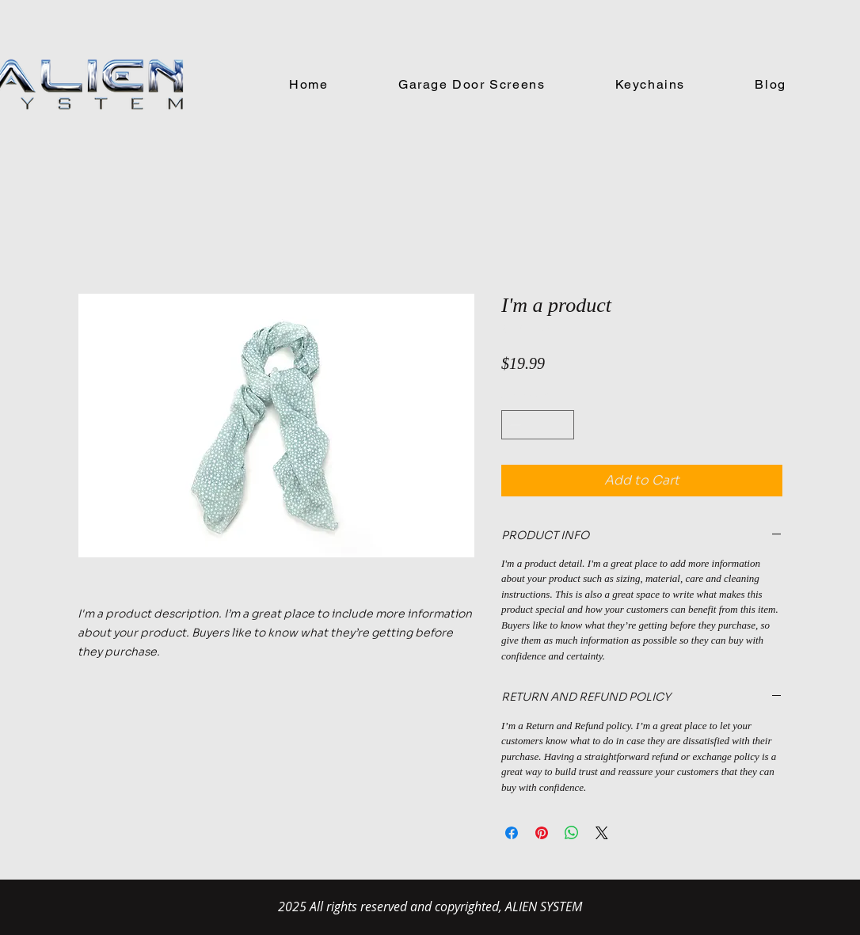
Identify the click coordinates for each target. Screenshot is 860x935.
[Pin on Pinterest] (541, 832)
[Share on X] (601, 832)
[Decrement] (513, 425)
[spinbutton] (537, 425)
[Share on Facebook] (511, 832)
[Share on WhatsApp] (571, 832)
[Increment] (562, 425)
